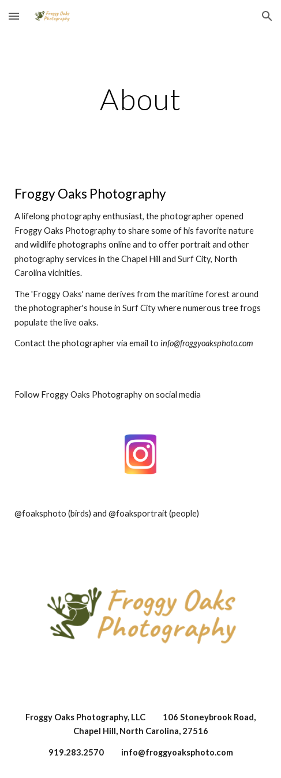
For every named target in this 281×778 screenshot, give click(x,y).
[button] (14, 16)
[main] (140, 99)
